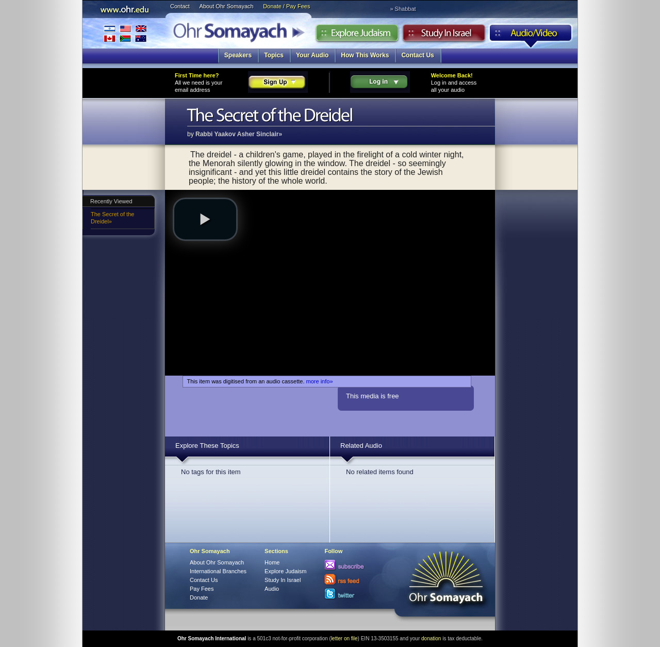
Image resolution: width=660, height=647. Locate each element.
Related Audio (361, 445)
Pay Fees (201, 589)
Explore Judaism (357, 35)
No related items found (380, 472)
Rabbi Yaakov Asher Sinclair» (238, 134)
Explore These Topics (207, 445)
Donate (199, 597)
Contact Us (417, 55)
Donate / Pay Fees (286, 6)
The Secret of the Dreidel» (112, 217)
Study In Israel (283, 580)
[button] (205, 219)
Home (272, 562)
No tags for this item (211, 472)
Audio (530, 35)
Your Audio (312, 55)
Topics (274, 55)
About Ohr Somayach (227, 6)
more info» (319, 381)
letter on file (344, 638)
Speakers (238, 55)
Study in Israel (444, 35)
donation (431, 638)
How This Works (365, 55)
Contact (180, 6)
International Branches (125, 33)
